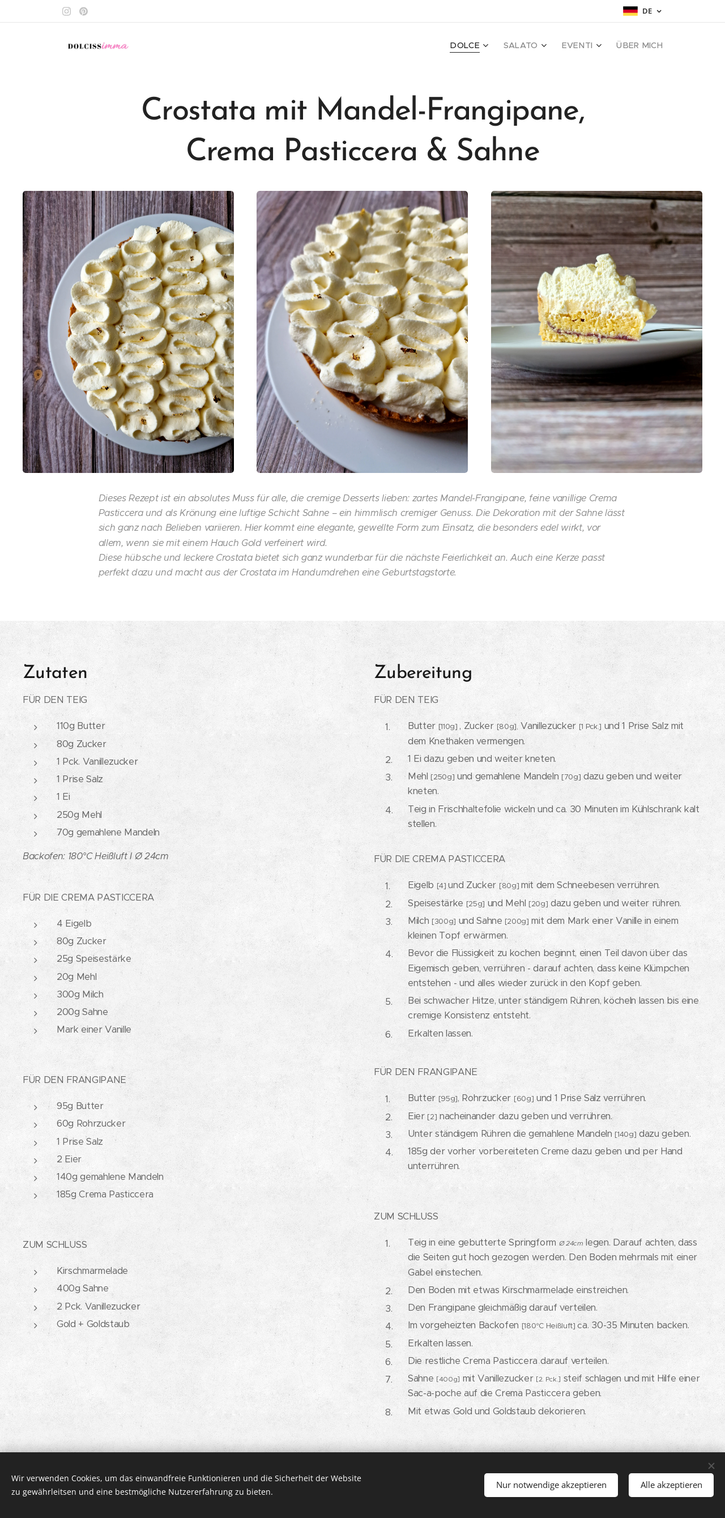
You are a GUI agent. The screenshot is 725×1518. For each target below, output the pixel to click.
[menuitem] (484, 46)
